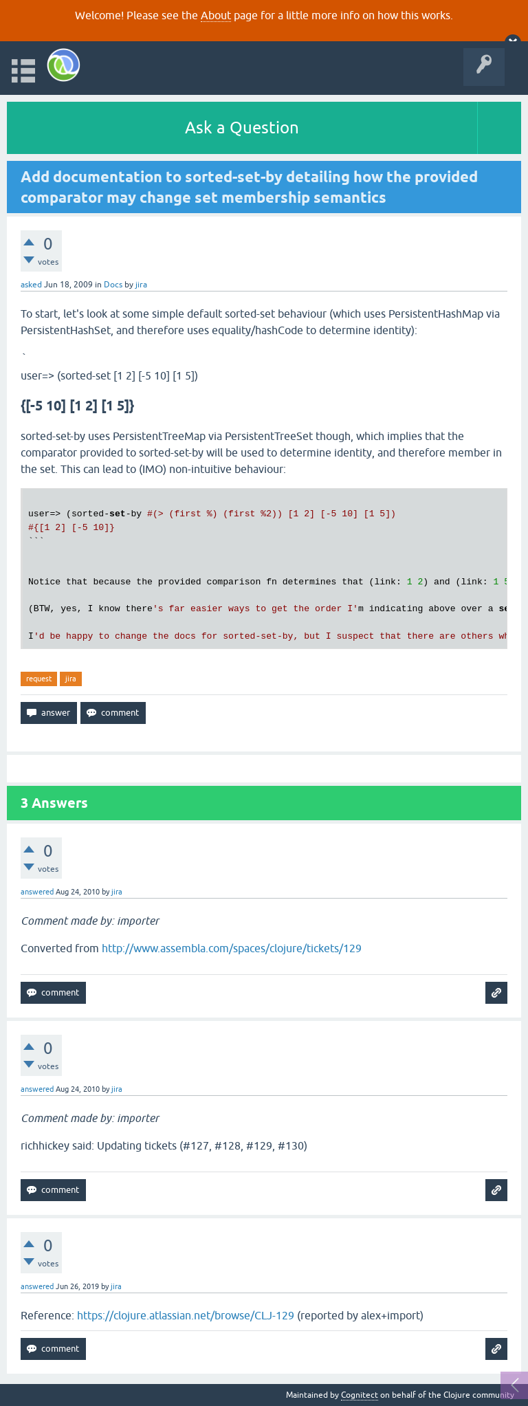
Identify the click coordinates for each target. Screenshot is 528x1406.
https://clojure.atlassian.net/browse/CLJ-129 (185, 1315)
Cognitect (359, 1395)
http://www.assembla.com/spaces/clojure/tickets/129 (232, 948)
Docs (113, 284)
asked (31, 284)
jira (70, 678)
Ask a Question (242, 127)
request (39, 678)
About (216, 15)
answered (37, 892)
